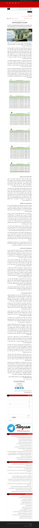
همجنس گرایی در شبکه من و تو (26, 499)
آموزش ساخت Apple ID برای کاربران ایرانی (25, 510)
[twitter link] (16, 388)
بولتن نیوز (26, 43)
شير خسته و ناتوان (28, 465)
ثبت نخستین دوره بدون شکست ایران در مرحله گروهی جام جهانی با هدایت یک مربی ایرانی (19, 481)
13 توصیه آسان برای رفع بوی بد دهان (26, 500)
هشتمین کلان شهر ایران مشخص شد (26, 496)
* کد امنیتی (28, 415)
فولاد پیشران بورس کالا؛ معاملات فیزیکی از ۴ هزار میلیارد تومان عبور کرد (21, 491)
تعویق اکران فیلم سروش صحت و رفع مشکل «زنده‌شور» (23, 489)
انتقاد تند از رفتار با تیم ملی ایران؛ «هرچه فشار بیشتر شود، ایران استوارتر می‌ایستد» (20, 488)
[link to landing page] (26, 5)
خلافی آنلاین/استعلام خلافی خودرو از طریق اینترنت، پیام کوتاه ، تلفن (21, 514)
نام (29, 398)
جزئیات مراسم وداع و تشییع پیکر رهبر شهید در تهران (24, 437)
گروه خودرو (14, 369)
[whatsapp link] (23, 388)
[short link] (20, 381)
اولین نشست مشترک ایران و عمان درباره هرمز (24, 440)
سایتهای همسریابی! (28, 505)
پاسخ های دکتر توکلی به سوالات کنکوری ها (25, 518)
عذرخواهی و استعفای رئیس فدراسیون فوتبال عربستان (24, 443)
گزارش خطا (20, 383)
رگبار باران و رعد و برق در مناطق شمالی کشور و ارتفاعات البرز (23, 446)
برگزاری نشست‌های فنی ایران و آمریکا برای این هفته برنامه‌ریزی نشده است (21, 435)
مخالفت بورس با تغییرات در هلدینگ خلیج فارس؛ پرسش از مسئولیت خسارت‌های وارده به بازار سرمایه (19, 484)
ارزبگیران (27, 379)
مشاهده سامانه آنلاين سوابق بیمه (26, 502)
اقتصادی (27, 18)
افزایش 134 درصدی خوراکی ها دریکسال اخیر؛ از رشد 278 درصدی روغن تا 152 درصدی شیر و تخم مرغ (19, 471)
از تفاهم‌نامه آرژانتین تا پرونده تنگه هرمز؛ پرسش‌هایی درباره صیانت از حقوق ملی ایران (19, 479)
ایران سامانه (25, 525)
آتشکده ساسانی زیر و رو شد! (27, 450)
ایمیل (29, 401)
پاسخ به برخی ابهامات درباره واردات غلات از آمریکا (24, 459)
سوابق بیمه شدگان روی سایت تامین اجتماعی (25, 497)
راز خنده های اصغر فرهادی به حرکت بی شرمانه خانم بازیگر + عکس (22, 511)
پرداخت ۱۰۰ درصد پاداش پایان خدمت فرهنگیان (24, 513)
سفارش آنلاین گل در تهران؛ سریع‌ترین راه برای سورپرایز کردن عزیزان (22, 476)
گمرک (24, 18)
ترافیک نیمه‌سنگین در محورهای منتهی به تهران (24, 448)
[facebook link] (18, 388)
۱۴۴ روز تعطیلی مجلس (28, 468)
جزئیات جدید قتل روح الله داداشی (26, 508)
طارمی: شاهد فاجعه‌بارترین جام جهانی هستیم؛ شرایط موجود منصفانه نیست (20, 486)
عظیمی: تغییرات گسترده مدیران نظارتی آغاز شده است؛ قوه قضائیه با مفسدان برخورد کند (19, 451)
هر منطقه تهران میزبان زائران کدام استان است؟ (24, 439)
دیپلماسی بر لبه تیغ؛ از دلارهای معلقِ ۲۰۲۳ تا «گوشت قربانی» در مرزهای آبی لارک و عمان (19, 474)
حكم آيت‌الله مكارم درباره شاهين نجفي (25, 503)
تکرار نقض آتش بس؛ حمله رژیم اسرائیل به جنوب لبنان (23, 457)
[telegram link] (20, 388)
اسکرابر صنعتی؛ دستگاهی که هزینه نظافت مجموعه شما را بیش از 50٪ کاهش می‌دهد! (19, 467)
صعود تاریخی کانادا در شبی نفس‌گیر (26, 456)
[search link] (8, 9)
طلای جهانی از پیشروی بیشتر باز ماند (22, 11)
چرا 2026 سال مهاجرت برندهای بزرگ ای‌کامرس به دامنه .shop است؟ (21, 463)
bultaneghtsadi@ (26, 378)
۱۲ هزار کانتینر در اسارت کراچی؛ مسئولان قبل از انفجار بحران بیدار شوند (21, 477)
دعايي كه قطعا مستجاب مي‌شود (26, 507)
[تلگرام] (19, 428)
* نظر (29, 405)
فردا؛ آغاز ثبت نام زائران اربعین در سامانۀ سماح (24, 442)
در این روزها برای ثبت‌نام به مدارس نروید (25, 445)
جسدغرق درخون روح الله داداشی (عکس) (25, 516)
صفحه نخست (30, 18)
